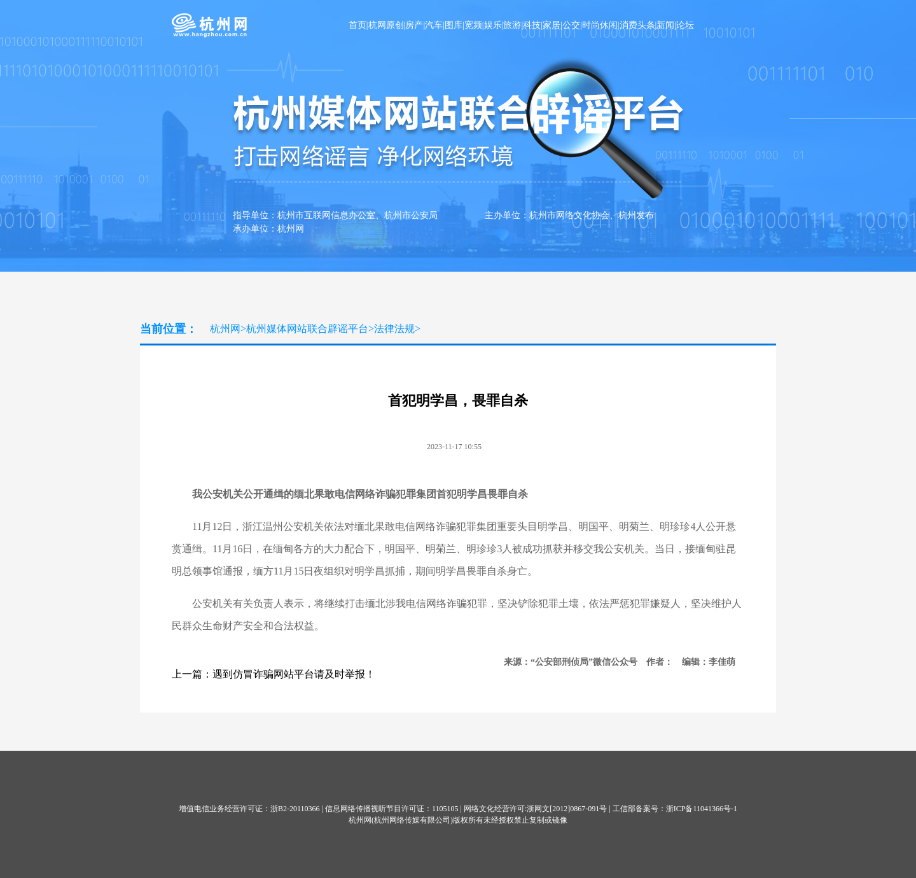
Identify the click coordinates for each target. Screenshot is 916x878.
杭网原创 (386, 25)
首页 (357, 25)
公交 (571, 25)
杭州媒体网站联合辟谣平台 (307, 328)
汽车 (434, 25)
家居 (551, 25)
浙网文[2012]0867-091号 (567, 808)
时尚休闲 (600, 25)
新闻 (665, 25)
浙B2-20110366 (295, 808)
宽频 (473, 25)
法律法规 (394, 328)
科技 (532, 25)
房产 (414, 25)
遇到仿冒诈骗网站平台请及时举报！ (293, 674)
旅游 (512, 25)
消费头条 (637, 25)
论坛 (685, 25)
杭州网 (225, 328)
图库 (453, 25)
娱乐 (493, 25)
